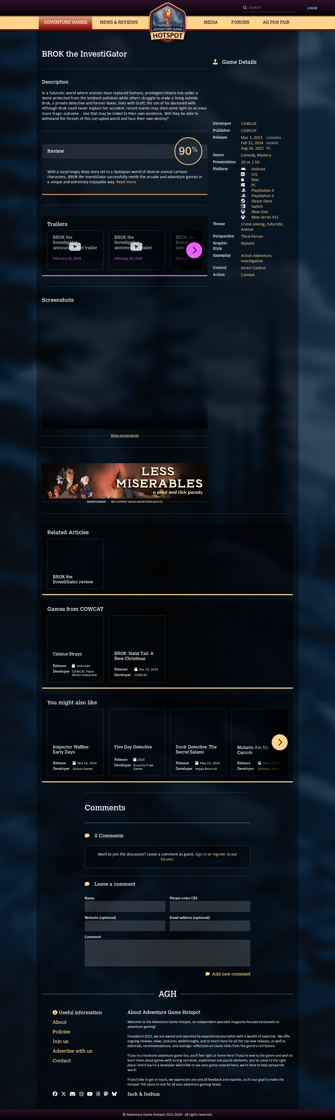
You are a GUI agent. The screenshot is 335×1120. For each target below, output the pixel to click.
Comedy (248, 155)
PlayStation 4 (262, 190)
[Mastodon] (106, 1094)
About (60, 1022)
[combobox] (270, 8)
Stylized (247, 243)
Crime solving (253, 224)
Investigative (252, 260)
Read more (126, 182)
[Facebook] (55, 1094)
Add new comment (227, 974)
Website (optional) (100, 918)
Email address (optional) (190, 918)
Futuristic (275, 224)
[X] (63, 1094)
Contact (62, 1061)
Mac (255, 179)
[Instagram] (81, 1094)
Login (312, 8)
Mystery (264, 155)
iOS (254, 174)
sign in (201, 854)
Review (55, 151)
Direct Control (253, 267)
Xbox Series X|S (264, 217)
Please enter (184, 898)
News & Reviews (119, 22)
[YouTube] (89, 1094)
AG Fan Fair (276, 22)
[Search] (270, 8)
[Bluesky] (114, 1094)
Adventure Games (65, 22)
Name (90, 898)
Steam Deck (261, 201)
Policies (61, 1032)
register (219, 854)
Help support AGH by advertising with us (137, 502)
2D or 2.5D (250, 162)
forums (167, 859)
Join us (60, 1041)
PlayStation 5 (262, 195)
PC (253, 185)
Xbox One (259, 211)
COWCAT (249, 123)
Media (211, 22)
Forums (240, 22)
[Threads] (98, 1094)
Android (258, 168)
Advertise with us (72, 1051)
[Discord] (72, 1094)
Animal (247, 229)
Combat (248, 274)
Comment (93, 937)
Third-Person (252, 236)
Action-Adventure (256, 255)
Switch (257, 206)
